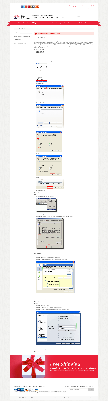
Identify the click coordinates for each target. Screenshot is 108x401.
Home (16, 28)
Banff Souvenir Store (66, 397)
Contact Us (91, 386)
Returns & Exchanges (32, 386)
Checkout (80, 8)
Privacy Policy (50, 397)
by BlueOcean (91, 397)
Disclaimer (56, 397)
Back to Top (36, 192)
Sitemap (60, 397)
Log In (85, 8)
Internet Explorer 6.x (40, 52)
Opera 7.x (38, 54)
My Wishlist (72, 8)
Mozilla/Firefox (38, 53)
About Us (67, 386)
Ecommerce (86, 397)
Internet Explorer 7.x (40, 50)
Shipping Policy (42, 386)
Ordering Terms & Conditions (20, 386)
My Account (65, 8)
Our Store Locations (74, 386)
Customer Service (84, 386)
